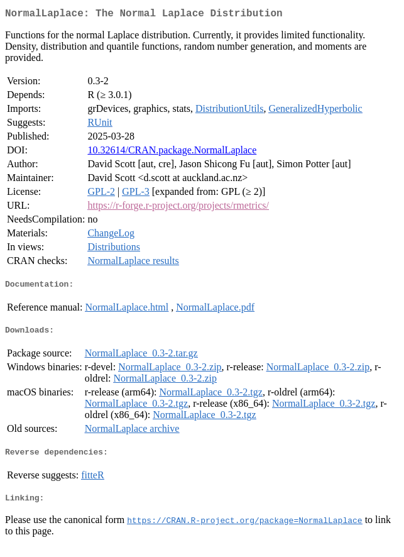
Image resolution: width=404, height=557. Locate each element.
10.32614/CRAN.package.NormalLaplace (171, 152)
